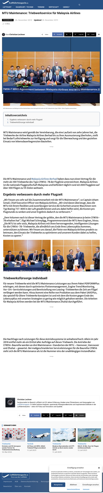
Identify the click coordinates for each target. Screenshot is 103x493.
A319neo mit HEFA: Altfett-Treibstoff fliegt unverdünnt (36, 447)
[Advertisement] (51, 162)
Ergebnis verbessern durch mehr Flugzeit (26, 120)
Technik (30, 444)
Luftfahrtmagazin (23, 404)
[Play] (36, 45)
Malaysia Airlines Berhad (44, 179)
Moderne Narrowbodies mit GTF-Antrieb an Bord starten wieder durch (64, 448)
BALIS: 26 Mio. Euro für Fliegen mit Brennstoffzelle (88, 447)
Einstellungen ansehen (91, 485)
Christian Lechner (17, 34)
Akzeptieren (58, 485)
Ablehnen (73, 485)
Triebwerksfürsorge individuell (22, 122)
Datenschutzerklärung (73, 489)
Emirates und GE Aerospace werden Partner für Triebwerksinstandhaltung (11, 448)
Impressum (86, 489)
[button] (99, 468)
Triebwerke (8, 20)
